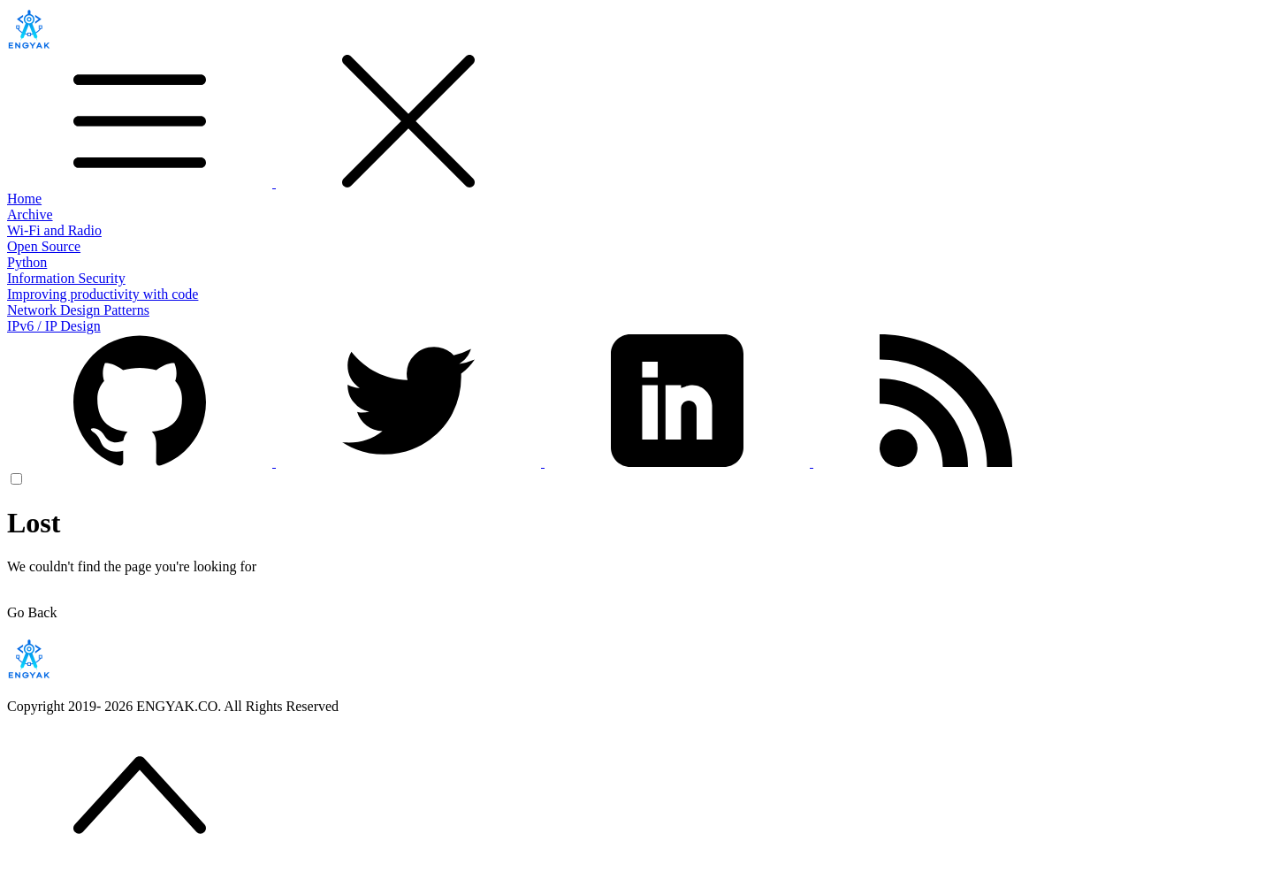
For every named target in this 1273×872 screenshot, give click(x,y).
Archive (30, 214)
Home (24, 198)
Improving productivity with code (102, 294)
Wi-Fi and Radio (54, 230)
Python (27, 262)
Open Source (43, 246)
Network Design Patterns (78, 309)
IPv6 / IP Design (54, 325)
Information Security (66, 278)
